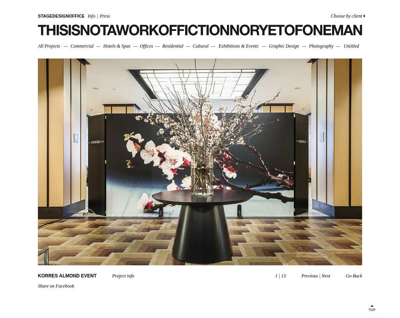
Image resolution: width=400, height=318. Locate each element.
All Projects (49, 46)
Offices (146, 46)
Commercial (82, 46)
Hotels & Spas (117, 46)
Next (325, 276)
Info (91, 16)
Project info (123, 276)
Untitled (351, 46)
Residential (172, 46)
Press (105, 16)
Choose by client (346, 16)
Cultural (201, 46)
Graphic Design (284, 46)
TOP (371, 310)
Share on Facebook (56, 286)
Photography (321, 46)
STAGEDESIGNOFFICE (61, 16)
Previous (310, 276)
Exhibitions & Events (238, 46)
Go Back (354, 276)
